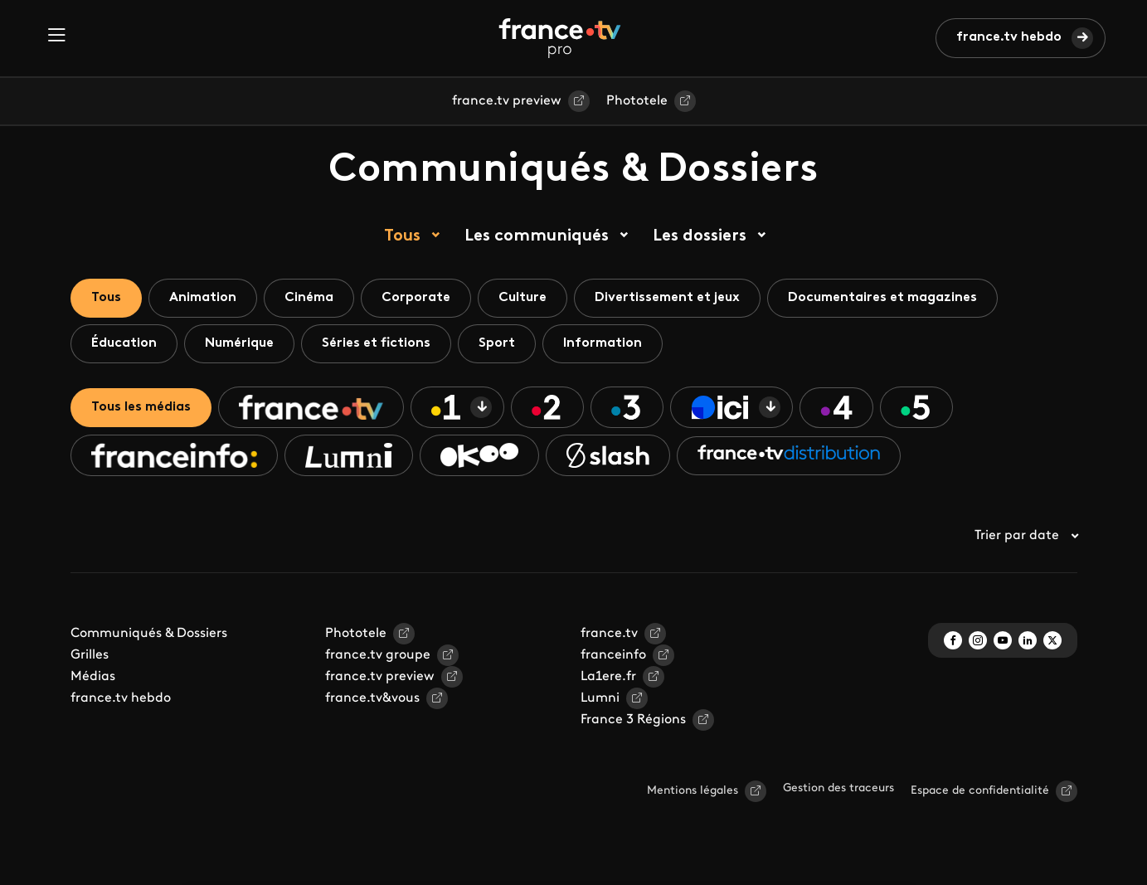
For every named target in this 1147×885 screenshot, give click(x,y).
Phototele (637, 101)
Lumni (600, 698)
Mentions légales (692, 791)
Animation (202, 297)
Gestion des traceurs (838, 788)
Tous (402, 236)
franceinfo (613, 655)
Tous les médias (141, 407)
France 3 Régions (633, 720)
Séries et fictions (376, 343)
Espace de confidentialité (980, 791)
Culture (522, 297)
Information (602, 343)
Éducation (124, 343)
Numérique (239, 343)
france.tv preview (506, 101)
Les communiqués (536, 236)
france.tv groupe (377, 655)
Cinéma (308, 297)
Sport (497, 343)
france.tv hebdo (1009, 37)
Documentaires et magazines (882, 297)
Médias (92, 676)
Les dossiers (699, 236)
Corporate (416, 297)
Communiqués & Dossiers (148, 633)
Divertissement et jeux (667, 297)
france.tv (609, 633)
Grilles (89, 655)
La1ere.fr (608, 676)
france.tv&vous (372, 698)
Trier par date (1025, 535)
